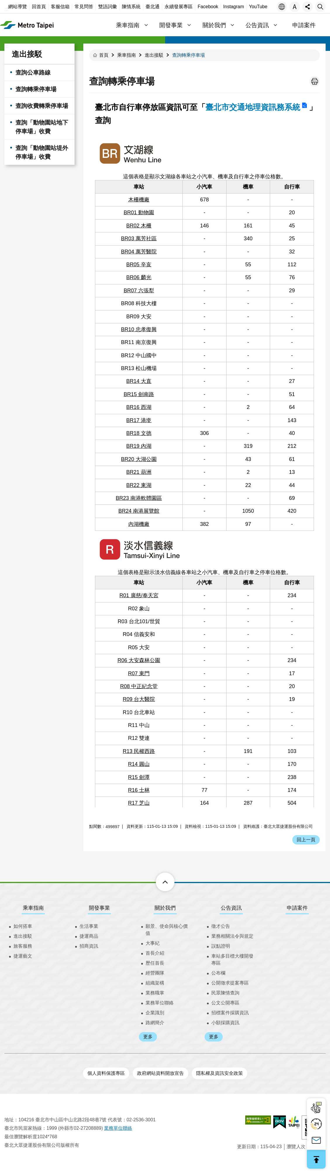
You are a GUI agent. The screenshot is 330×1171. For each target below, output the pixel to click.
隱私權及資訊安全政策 (219, 1072)
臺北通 (153, 6)
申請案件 (306, 25)
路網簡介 (155, 1022)
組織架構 (155, 982)
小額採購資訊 (225, 1022)
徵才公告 (220, 925)
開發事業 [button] (189, 25)
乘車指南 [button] (151, 25)
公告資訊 (231, 908)
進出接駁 (27, 54)
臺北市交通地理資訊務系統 (252, 107)
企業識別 (155, 1012)
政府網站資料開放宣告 (160, 1072)
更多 (148, 1036)
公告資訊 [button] (265, 25)
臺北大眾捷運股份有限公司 (42, 25)
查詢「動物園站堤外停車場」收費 (41, 152)
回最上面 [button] (316, 1159)
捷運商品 (89, 935)
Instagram (233, 6)
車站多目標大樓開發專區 (232, 959)
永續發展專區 (179, 6)
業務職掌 (155, 992)
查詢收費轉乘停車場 (41, 105)
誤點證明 (220, 945)
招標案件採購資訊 (230, 1012)
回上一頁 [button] (306, 839)
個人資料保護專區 (106, 1072)
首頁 (103, 54)
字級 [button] (294, 6)
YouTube (258, 6)
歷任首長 (155, 962)
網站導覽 (17, 6)
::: (6, 9)
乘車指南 (126, 54)
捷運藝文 (22, 955)
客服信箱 (60, 6)
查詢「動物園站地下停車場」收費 (41, 126)
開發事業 (99, 908)
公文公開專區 (225, 1002)
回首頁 (39, 6)
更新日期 (246, 1146)
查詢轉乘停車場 (35, 89)
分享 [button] (307, 6)
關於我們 (165, 908)
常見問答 (84, 6)
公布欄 (218, 972)
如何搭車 (22, 925)
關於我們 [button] (227, 25)
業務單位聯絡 (160, 1002)
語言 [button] (282, 6)
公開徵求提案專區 (230, 982)
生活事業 (89, 925)
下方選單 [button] (158, 881)
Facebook (208, 6)
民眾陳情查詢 (225, 992)
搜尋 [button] (320, 6)
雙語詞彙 (107, 6)
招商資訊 (89, 945)
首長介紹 (155, 952)
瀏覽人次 (296, 1146)
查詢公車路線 (33, 72)
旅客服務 (22, 945)
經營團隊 (155, 972)
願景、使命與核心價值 (167, 929)
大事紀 (153, 942)
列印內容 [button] (314, 81)
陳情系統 (131, 6)
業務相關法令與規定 (232, 935)
